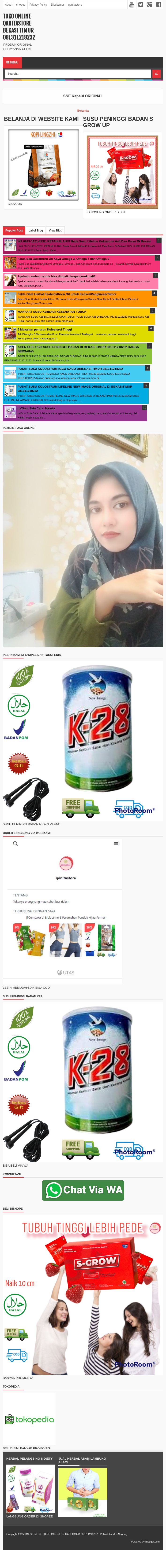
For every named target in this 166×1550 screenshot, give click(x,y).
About (8, 4)
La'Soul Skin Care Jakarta (36, 408)
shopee (20, 4)
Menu (12, 62)
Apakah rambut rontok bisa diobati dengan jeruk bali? (57, 276)
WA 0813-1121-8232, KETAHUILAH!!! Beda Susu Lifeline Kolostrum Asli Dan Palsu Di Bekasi (84, 241)
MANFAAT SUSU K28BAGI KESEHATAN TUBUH (52, 311)
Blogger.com (152, 1541)
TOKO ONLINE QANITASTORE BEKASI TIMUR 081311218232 (19, 27)
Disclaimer (57, 4)
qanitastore (75, 4)
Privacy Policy (38, 4)
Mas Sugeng (120, 1534)
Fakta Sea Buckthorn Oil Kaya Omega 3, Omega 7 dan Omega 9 (63, 259)
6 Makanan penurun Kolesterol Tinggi (45, 329)
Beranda (83, 110)
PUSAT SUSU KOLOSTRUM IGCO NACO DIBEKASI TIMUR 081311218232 (70, 369)
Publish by (106, 1534)
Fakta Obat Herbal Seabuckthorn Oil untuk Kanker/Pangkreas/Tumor (67, 294)
